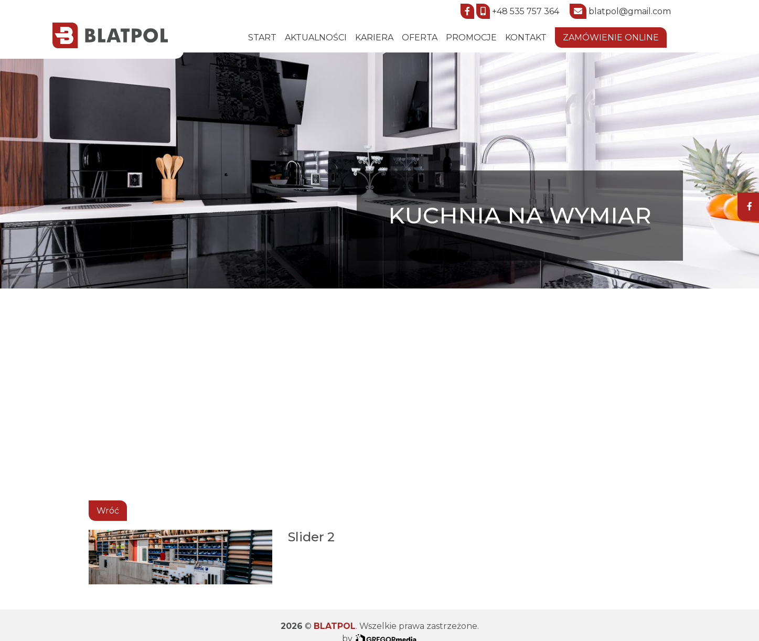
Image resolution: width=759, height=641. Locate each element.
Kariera (374, 37)
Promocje (471, 37)
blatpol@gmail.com (630, 11)
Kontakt (526, 37)
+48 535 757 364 (525, 11)
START (262, 37)
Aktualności (316, 37)
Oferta (419, 37)
